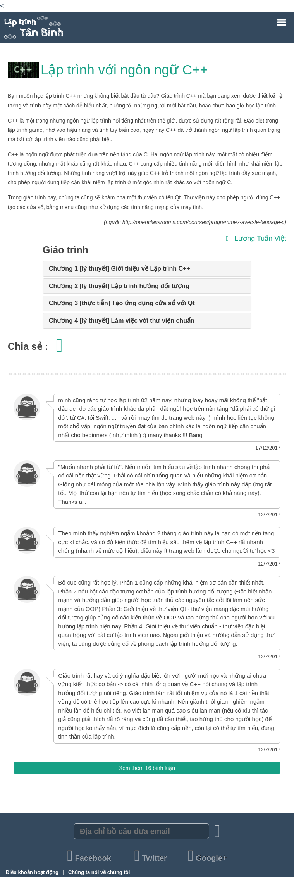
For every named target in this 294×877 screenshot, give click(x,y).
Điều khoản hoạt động (33, 872)
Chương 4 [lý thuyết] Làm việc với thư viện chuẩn (121, 320)
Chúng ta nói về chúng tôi (99, 872)
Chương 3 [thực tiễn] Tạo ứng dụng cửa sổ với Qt (122, 303)
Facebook (90, 858)
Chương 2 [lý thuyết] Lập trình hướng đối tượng (119, 286)
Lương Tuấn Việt (256, 238)
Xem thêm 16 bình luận (147, 768)
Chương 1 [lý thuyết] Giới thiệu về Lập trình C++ (119, 268)
